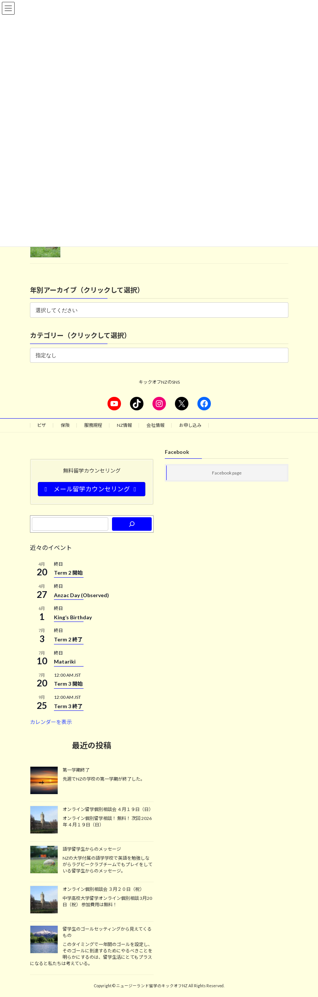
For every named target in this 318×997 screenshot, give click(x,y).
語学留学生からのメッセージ (92, 849)
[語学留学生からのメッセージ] (44, 860)
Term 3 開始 (68, 683)
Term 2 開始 (68, 572)
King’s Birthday (73, 617)
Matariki (65, 661)
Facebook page (227, 473)
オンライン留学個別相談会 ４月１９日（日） (108, 809)
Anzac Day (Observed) (81, 595)
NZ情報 (124, 425)
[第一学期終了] (44, 780)
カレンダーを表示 (51, 722)
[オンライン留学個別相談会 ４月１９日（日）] (44, 820)
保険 (65, 425)
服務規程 (93, 425)
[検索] (131, 524)
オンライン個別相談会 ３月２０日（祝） (103, 889)
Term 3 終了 (68, 706)
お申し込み (190, 425)
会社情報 (155, 425)
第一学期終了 (76, 769)
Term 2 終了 (68, 639)
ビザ (41, 425)
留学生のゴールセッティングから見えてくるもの (107, 932)
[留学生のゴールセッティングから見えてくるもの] (44, 940)
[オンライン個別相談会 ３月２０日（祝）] (44, 900)
